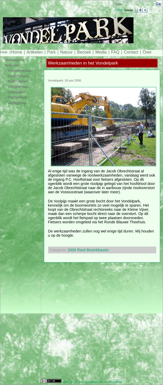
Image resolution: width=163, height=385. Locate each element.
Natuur (66, 52)
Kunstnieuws (18, 76)
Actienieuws (18, 81)
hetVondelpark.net (91, 381)
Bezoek (84, 52)
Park (51, 52)
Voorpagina (14, 60)
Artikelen (35, 52)
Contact (131, 52)
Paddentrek (17, 97)
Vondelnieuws (19, 70)
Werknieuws (18, 87)
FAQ (115, 52)
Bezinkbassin (98, 250)
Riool (81, 250)
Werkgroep (17, 103)
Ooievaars (16, 92)
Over (147, 52)
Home (16, 52)
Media (101, 52)
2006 (72, 250)
